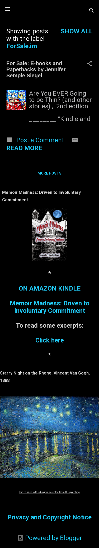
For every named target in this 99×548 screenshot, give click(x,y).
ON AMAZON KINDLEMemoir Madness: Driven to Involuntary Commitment (49, 299)
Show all (77, 31)
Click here (49, 340)
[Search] (91, 11)
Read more (24, 148)
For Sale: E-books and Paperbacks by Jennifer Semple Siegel (36, 69)
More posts (49, 173)
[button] (89, 64)
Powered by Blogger (49, 538)
